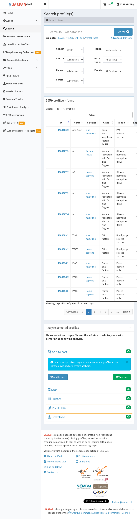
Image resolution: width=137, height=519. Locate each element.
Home (50, 20)
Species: (59, 58)
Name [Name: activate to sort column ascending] (77, 122)
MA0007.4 (63, 214)
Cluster (54, 399)
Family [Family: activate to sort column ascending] (121, 122)
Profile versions (85, 456)
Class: (59, 70)
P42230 (69, 37)
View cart (121, 377)
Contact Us (51, 472)
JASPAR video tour (55, 461)
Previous (72, 311)
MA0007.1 (63, 151)
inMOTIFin (57, 408)
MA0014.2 (63, 277)
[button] (45, 4)
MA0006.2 (63, 130)
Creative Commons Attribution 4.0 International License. (99, 512)
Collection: (59, 48)
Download (56, 417)
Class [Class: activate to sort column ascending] (106, 122)
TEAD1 (61, 37)
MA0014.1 (63, 263)
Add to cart (57, 352)
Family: (97, 70)
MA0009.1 (63, 235)
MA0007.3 (63, 193)
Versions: (59, 79)
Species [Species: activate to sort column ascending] (91, 122)
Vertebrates (91, 37)
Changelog (83, 461)
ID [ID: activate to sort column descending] (61, 122)
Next (126, 311)
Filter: (111, 115)
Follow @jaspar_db (122, 502)
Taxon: (97, 48)
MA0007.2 (63, 172)
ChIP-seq (79, 37)
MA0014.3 (63, 291)
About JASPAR (53, 456)
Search (123, 32)
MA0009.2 (63, 249)
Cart (108, 4)
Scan (52, 390)
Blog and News (53, 466)
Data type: (97, 60)
